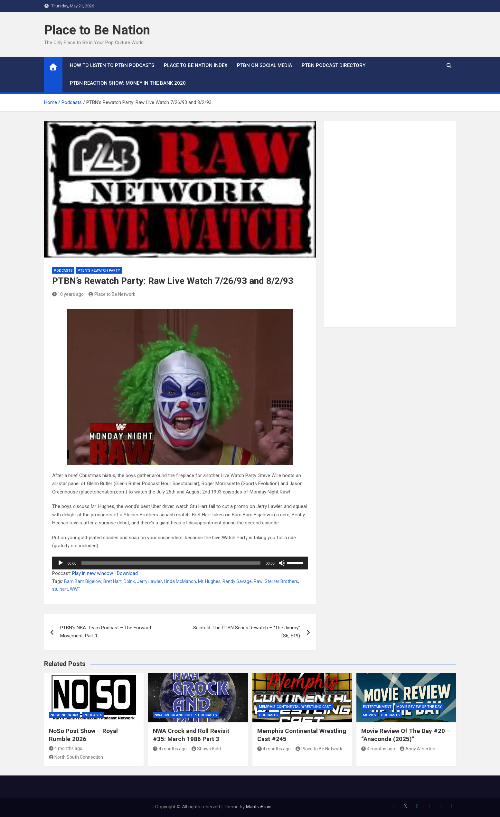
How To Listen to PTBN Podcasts (112, 65)
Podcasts (63, 270)
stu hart (60, 589)
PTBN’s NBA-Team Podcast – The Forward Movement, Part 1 (105, 632)
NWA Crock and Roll (174, 715)
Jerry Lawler (149, 581)
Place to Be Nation (97, 30)
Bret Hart (112, 581)
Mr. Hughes (209, 581)
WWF (75, 589)
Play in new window (92, 573)
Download (127, 573)
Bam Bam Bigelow (82, 581)
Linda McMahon (180, 581)
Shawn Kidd (206, 748)
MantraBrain (258, 807)
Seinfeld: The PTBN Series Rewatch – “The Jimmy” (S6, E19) (246, 632)
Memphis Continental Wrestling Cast (295, 707)
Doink (129, 581)
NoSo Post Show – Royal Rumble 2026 (83, 735)
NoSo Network (65, 715)
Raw (258, 581)
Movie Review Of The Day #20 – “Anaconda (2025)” (405, 735)
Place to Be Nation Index (195, 65)
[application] (180, 563)
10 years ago (68, 294)
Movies (369, 715)
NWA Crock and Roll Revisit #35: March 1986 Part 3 (191, 735)
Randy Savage (237, 581)
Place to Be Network (112, 294)
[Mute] (281, 563)
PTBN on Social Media (264, 65)
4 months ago (66, 748)
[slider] (170, 563)
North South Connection (76, 757)
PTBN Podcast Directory (333, 65)
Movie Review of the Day (419, 707)
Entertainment (377, 707)
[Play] (60, 563)
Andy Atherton (418, 748)
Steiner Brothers (281, 581)
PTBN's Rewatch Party (99, 270)
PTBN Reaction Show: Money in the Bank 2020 (128, 83)
